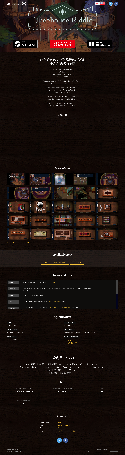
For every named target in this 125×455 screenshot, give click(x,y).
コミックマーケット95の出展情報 (60, 308)
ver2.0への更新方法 (55, 301)
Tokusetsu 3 (105, 449)
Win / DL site (77, 262)
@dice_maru (61, 428)
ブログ (55, 282)
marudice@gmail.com (64, 425)
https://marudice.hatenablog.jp (66, 431)
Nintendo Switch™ (60, 262)
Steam (45, 262)
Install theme (114, 450)
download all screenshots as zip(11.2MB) (18, 243)
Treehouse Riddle (12, 449)
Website (23, 394)
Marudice (60, 422)
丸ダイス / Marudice (15, 451)
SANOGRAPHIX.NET (102, 451)
